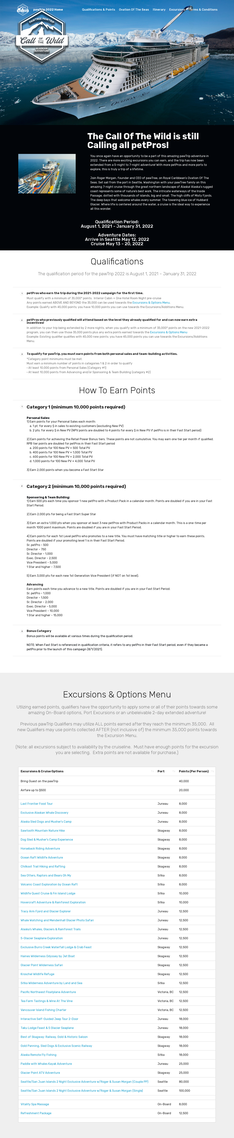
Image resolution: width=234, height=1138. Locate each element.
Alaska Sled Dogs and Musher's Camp (46, 820)
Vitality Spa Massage (35, 1103)
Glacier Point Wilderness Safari (42, 964)
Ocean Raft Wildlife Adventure (42, 856)
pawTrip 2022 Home (48, 9)
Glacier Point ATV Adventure (41, 1072)
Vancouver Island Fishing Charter (44, 1009)
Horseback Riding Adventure (41, 847)
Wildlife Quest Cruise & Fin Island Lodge (48, 892)
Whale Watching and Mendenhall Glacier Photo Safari (58, 919)
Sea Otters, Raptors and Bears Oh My (46, 874)
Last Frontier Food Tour (37, 803)
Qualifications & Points (98, 9)
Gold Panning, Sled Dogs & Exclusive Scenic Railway (57, 1045)
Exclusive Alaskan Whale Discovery (45, 812)
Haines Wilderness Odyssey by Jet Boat (48, 955)
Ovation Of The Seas (134, 9)
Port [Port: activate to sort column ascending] (161, 771)
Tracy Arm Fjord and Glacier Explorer (46, 910)
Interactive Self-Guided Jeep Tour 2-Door (50, 1018)
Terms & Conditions (203, 9)
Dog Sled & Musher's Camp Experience (47, 838)
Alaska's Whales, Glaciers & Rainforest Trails (51, 928)
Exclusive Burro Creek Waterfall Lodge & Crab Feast (57, 946)
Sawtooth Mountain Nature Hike (43, 829)
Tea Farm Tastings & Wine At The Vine (47, 1000)
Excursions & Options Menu (151, 302)
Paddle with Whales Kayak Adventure (47, 1063)
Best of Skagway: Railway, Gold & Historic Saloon (54, 1036)
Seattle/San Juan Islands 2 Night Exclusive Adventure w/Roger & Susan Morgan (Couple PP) (84, 1081)
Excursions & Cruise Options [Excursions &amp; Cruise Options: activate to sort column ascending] (42, 771)
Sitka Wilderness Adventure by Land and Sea (52, 982)
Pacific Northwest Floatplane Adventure (49, 991)
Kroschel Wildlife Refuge (38, 973)
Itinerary (159, 9)
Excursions (177, 9)
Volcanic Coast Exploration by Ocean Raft (49, 883)
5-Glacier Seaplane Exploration (42, 937)
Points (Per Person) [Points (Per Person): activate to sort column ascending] (194, 771)
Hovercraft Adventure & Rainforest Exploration (53, 901)
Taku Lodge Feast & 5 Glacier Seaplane (47, 1027)
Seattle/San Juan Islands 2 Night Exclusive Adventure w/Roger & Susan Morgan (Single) (82, 1090)
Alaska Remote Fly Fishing (39, 1054)
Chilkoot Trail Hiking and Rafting (43, 865)
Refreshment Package (36, 1112)
